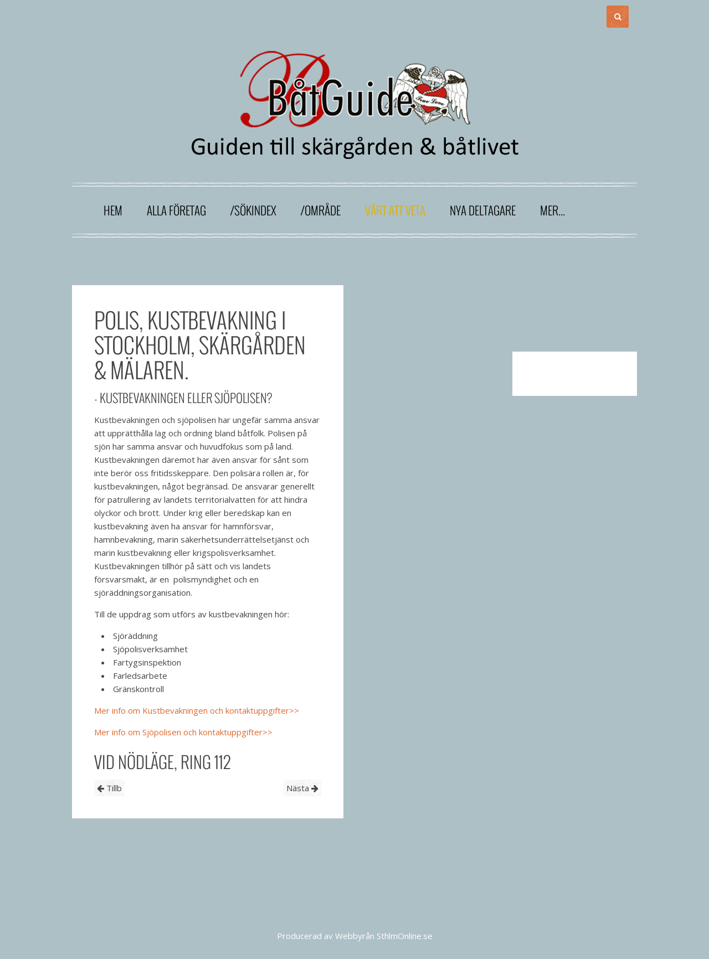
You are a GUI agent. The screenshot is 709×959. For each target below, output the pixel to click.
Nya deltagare (483, 210)
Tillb (109, 787)
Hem (113, 210)
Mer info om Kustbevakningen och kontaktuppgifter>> (196, 710)
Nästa (302, 787)
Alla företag (176, 210)
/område (321, 210)
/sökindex (253, 210)
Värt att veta (395, 210)
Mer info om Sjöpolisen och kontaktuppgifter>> (183, 732)
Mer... (552, 210)
